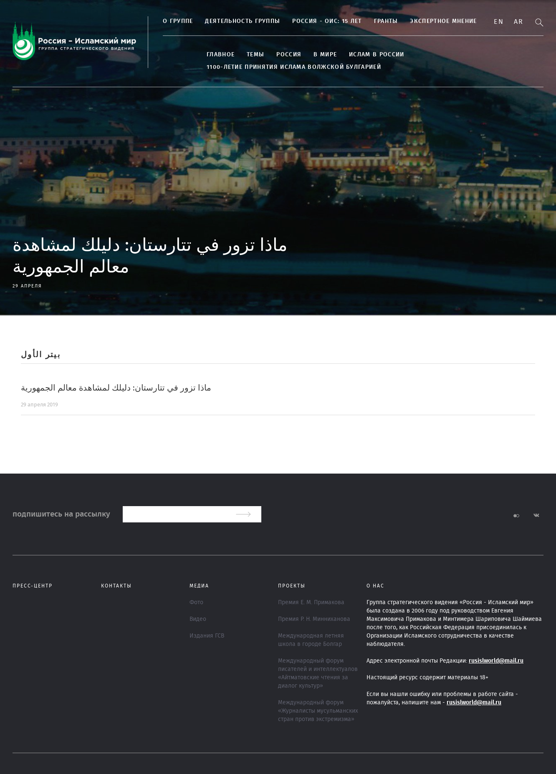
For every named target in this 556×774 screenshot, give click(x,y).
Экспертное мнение (443, 21)
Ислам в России (376, 55)
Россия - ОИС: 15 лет (326, 21)
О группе (178, 21)
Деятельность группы (242, 21)
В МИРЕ (325, 55)
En (498, 21)
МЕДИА (199, 585)
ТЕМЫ (255, 55)
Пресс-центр (33, 585)
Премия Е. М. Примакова (311, 602)
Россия (288, 55)
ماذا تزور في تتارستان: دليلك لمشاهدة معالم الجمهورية (116, 388)
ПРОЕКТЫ (292, 585)
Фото (196, 602)
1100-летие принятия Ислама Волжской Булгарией (294, 67)
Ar (518, 21)
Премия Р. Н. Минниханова (314, 619)
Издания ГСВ (207, 636)
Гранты (386, 21)
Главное (221, 55)
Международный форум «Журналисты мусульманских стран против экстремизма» (318, 711)
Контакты (116, 585)
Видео (198, 619)
